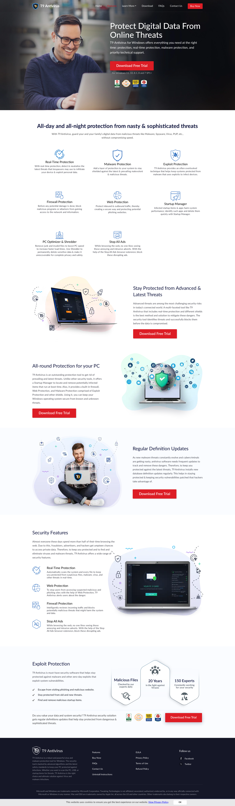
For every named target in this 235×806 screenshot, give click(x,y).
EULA (138, 752)
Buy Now (195, 6)
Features (112, 6)
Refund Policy (142, 769)
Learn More (128, 6)
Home (98, 6)
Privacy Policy (142, 758)
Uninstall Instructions (102, 774)
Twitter (188, 764)
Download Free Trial (132, 65)
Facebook (189, 759)
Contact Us (176, 6)
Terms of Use (142, 763)
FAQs (161, 6)
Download (147, 6)
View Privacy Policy (158, 802)
